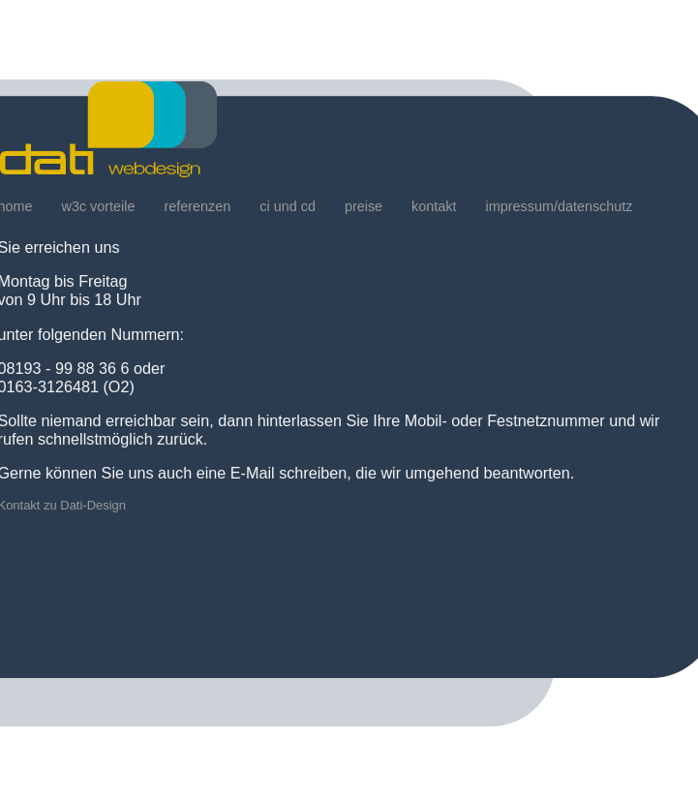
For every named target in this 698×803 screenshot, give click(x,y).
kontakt (433, 206)
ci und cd (287, 206)
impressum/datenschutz (559, 206)
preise (363, 206)
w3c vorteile (99, 206)
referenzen (197, 206)
